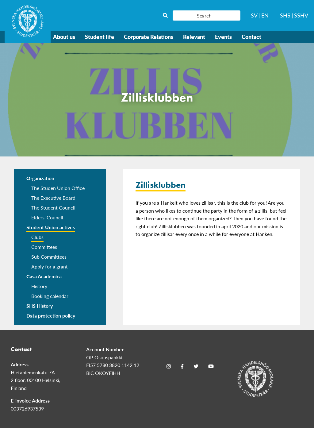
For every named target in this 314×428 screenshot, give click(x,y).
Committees (44, 246)
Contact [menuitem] (251, 36)
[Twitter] (196, 366)
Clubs (37, 237)
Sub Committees (49, 256)
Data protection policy (50, 315)
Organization (40, 178)
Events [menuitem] (223, 36)
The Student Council (53, 207)
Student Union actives (50, 227)
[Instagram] (169, 366)
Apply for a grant (49, 266)
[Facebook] (182, 366)
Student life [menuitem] (99, 36)
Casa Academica (44, 276)
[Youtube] (211, 366)
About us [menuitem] (64, 36)
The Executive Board (53, 197)
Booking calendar (49, 295)
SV (254, 15)
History (39, 286)
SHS (285, 15)
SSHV (301, 15)
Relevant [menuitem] (194, 36)
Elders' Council (47, 217)
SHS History (39, 305)
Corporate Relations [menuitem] (148, 36)
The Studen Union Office (58, 187)
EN (265, 15)
